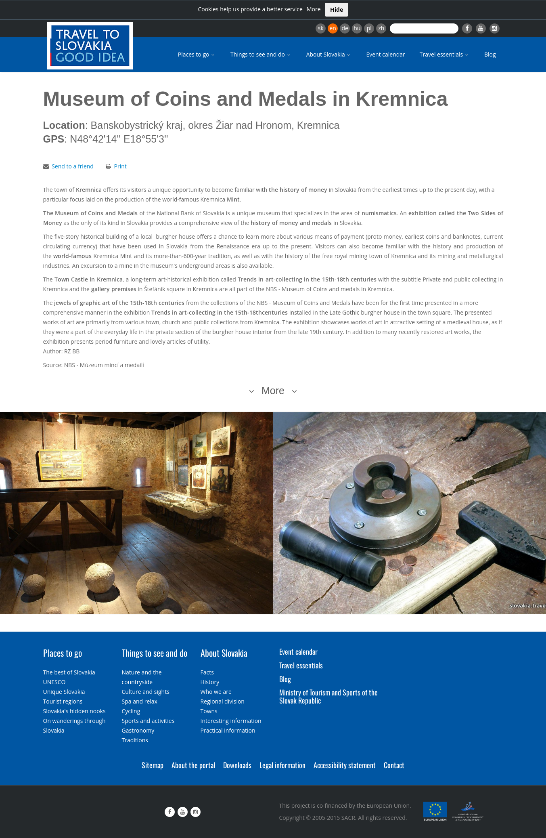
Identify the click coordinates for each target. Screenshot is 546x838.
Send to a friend (73, 166)
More (314, 9)
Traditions (135, 740)
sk (321, 28)
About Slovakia (329, 54)
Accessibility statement (345, 765)
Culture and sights (145, 691)
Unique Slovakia (64, 691)
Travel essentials (445, 54)
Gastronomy (138, 730)
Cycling (131, 711)
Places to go (197, 54)
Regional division (223, 701)
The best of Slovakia (69, 672)
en (332, 28)
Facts (207, 672)
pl (369, 28)
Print (120, 166)
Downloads (237, 765)
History (210, 682)
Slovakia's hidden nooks (74, 711)
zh (381, 28)
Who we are (216, 691)
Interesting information (231, 721)
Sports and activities (148, 721)
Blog (490, 54)
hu (357, 28)
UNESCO (54, 682)
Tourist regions (63, 701)
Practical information (228, 730)
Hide (336, 9)
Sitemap (152, 765)
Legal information (282, 765)
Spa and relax (139, 701)
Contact (394, 765)
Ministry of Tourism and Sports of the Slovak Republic (328, 696)
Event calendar (385, 54)
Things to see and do (261, 54)
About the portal (193, 765)
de (345, 28)
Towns (209, 711)
